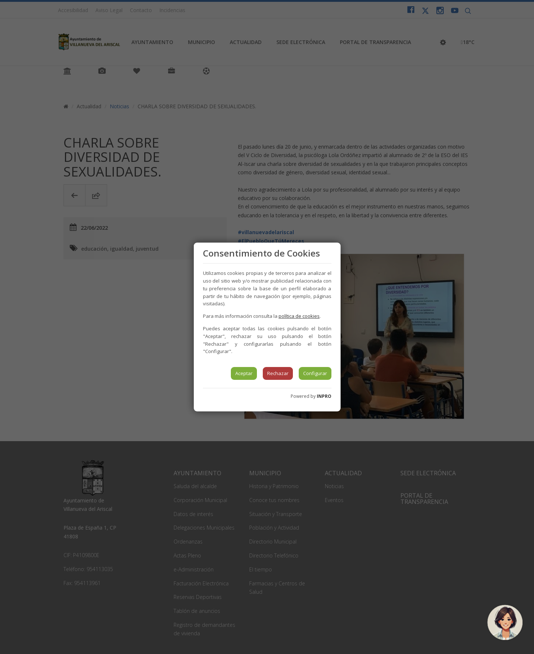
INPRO (324, 396)
